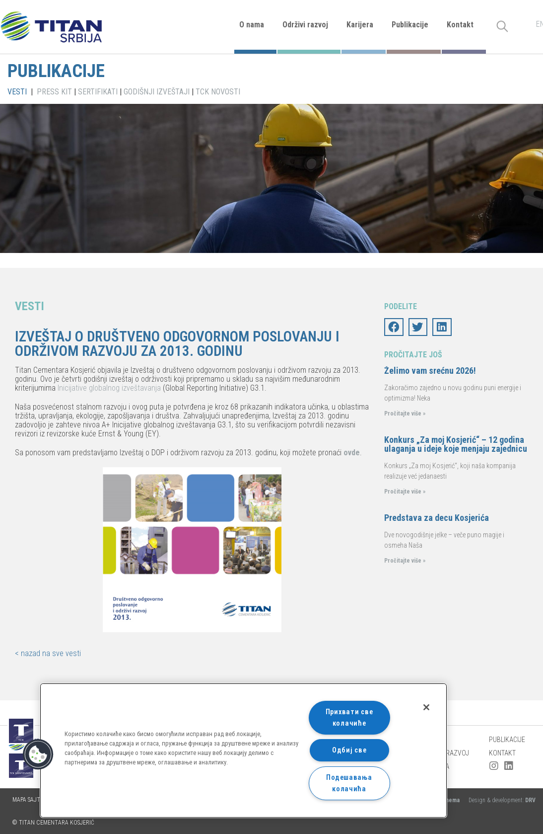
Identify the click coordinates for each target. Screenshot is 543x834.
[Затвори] (426, 707)
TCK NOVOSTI (218, 91)
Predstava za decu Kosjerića (436, 517)
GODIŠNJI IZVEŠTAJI (157, 91)
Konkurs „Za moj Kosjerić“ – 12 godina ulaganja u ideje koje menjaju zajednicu (455, 444)
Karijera (359, 24)
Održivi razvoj (305, 24)
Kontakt (460, 24)
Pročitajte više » (404, 413)
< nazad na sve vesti (48, 653)
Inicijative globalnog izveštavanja (109, 388)
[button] (38, 754)
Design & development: (502, 800)
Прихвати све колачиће (349, 718)
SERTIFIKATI (98, 91)
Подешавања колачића (349, 783)
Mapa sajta (28, 799)
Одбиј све (349, 750)
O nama (251, 24)
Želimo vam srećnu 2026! (430, 370)
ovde (351, 452)
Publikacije (410, 24)
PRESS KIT (54, 91)
